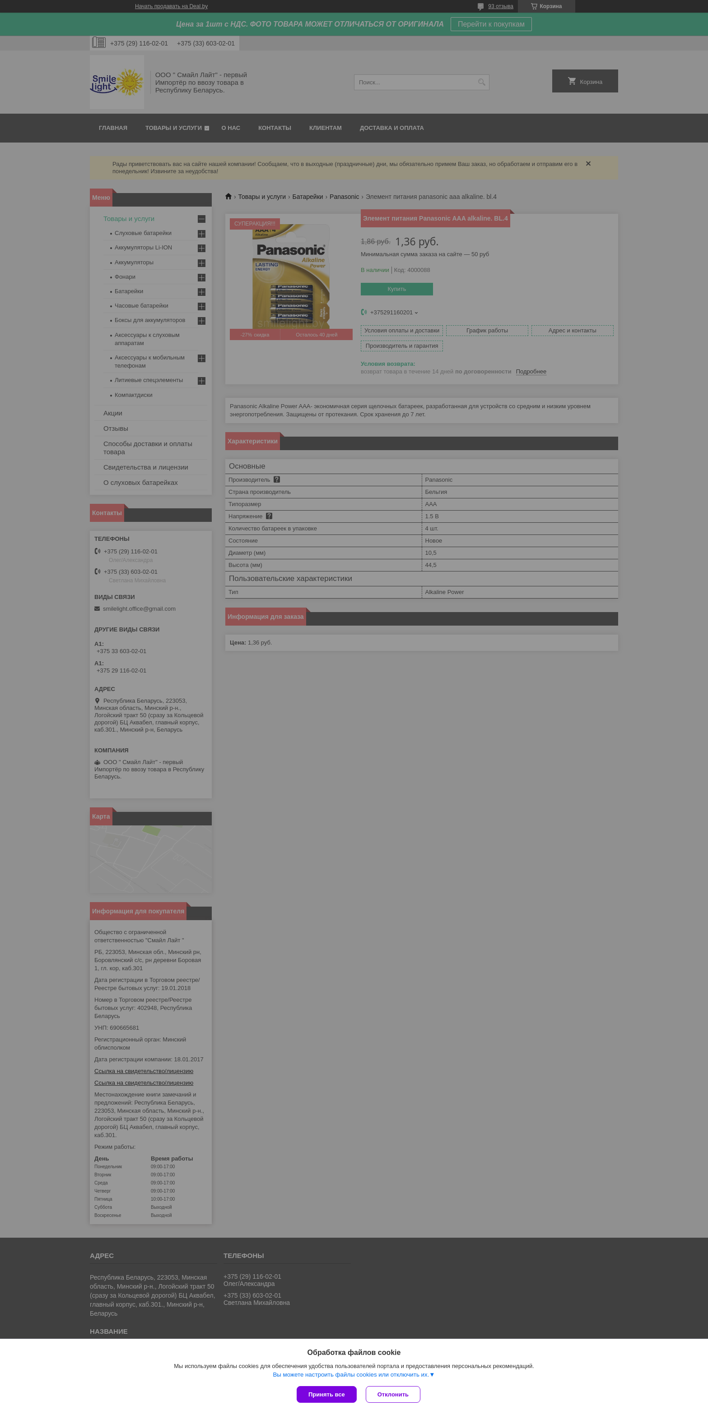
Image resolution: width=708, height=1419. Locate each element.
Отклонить (393, 1394)
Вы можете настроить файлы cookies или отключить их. (351, 1374)
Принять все (326, 1394)
